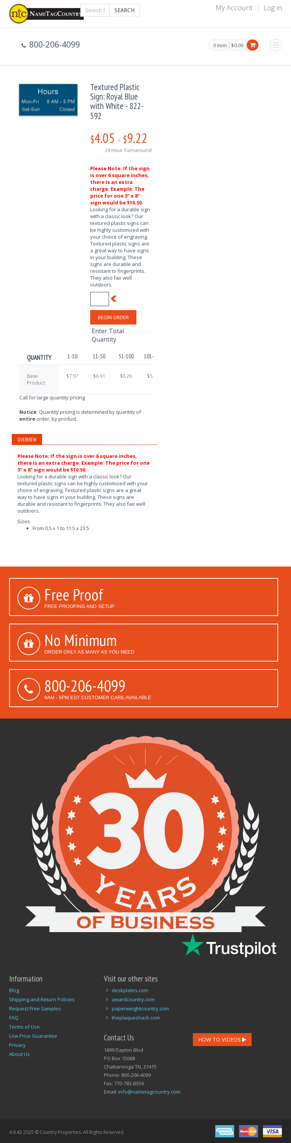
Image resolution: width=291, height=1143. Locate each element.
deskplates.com (130, 990)
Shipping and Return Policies (42, 999)
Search (124, 10)
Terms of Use (24, 1026)
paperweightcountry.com (140, 1008)
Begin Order (113, 317)
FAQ (13, 1017)
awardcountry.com (133, 999)
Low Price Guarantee (33, 1035)
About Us (19, 1054)
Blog (14, 990)
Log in (273, 7)
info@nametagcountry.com (149, 1091)
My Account (234, 7)
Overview (26, 439)
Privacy (17, 1045)
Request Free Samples (35, 1008)
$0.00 (237, 45)
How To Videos (222, 1039)
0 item (220, 46)
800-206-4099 (84, 685)
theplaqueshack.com (136, 1017)
